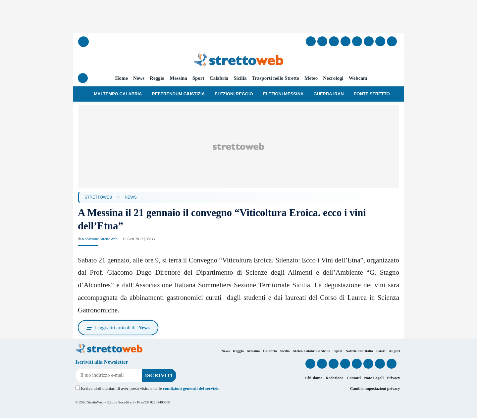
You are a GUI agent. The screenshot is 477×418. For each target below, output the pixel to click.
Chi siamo (313, 378)
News (138, 78)
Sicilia (240, 78)
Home (121, 78)
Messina (178, 78)
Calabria (219, 78)
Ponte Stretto (372, 93)
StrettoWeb (98, 197)
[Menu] (83, 78)
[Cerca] (83, 41)
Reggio (157, 78)
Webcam (358, 78)
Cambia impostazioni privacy (375, 388)
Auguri (394, 351)
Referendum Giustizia (178, 93)
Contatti (353, 378)
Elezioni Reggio (234, 93)
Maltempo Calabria (118, 93)
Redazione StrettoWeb (99, 239)
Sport (198, 78)
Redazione (334, 378)
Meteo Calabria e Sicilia (312, 351)
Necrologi (333, 78)
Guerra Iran (328, 93)
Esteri (381, 351)
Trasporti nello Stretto (275, 78)
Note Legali (374, 378)
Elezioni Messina (283, 93)
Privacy (393, 378)
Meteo (311, 78)
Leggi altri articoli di (118, 328)
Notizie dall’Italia (359, 351)
